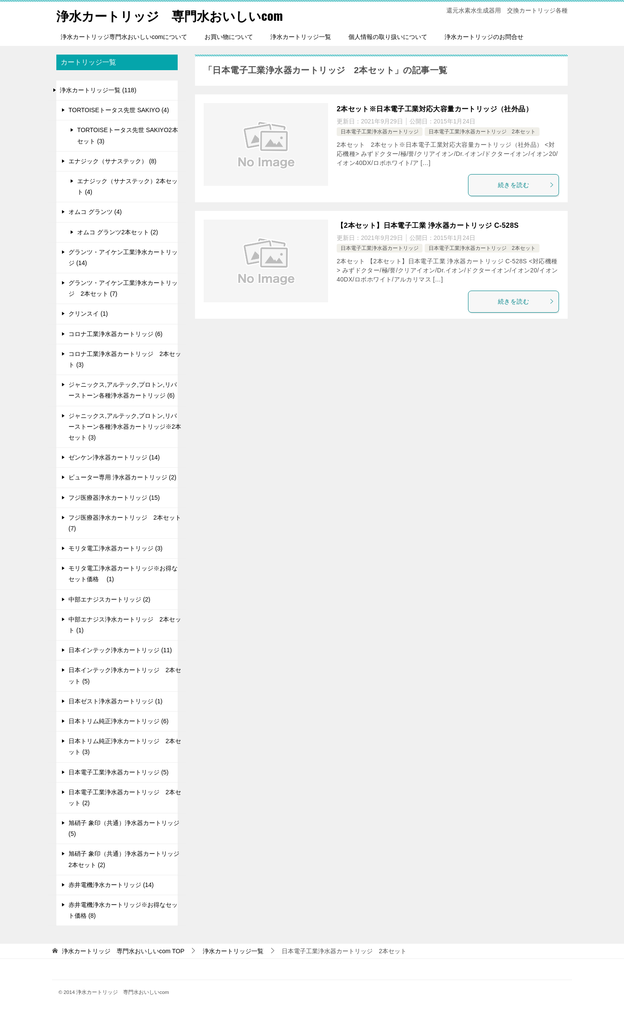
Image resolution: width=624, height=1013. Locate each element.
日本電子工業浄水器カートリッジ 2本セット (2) (124, 797)
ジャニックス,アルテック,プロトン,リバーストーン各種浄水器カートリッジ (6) (122, 390)
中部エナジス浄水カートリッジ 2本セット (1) (124, 625)
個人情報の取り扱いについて (387, 36)
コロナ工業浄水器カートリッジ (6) (115, 333)
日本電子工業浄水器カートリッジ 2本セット (482, 132)
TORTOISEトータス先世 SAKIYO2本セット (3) (127, 135)
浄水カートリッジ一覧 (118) (98, 90)
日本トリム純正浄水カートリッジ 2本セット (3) (124, 746)
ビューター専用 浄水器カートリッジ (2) (122, 477)
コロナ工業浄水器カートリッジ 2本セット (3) (124, 359)
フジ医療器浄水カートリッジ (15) (114, 497)
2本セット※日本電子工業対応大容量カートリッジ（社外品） (435, 109)
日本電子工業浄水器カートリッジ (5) (118, 772)
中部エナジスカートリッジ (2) (109, 599)
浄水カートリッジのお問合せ (484, 36)
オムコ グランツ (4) (95, 211)
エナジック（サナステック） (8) (112, 161)
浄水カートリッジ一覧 (300, 36)
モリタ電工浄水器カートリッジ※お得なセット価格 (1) (123, 574)
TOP (123, 951)
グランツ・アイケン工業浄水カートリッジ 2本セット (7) (123, 288)
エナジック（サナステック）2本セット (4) (127, 186)
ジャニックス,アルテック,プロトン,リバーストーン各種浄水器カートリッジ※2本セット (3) (124, 426)
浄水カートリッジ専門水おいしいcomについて (124, 36)
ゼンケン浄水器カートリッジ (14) (114, 457)
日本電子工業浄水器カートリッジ (380, 132)
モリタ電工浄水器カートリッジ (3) (115, 548)
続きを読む (526, 184)
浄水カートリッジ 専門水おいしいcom (173, 15)
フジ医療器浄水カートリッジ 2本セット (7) (124, 523)
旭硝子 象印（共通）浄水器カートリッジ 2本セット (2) (123, 859)
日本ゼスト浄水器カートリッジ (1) (115, 701)
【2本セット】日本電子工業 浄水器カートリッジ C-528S (428, 225)
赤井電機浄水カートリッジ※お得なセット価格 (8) (123, 910)
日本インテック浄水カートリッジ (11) (120, 650)
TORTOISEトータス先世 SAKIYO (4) (118, 110)
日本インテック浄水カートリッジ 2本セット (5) (124, 675)
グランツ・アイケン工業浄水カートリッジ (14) (123, 257)
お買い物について (229, 36)
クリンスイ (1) (88, 313)
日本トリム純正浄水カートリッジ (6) (118, 721)
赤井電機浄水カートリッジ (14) (111, 884)
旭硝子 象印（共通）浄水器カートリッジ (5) (123, 828)
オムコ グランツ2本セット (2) (117, 232)
